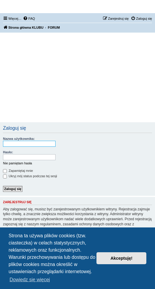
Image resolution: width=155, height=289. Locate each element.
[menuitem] (29, 18)
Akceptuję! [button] (122, 258)
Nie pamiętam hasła (17, 163)
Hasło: (8, 152)
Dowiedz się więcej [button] (30, 279)
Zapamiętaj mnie (18, 170)
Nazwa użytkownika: (19, 138)
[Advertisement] (77, 77)
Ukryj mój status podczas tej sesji (30, 176)
